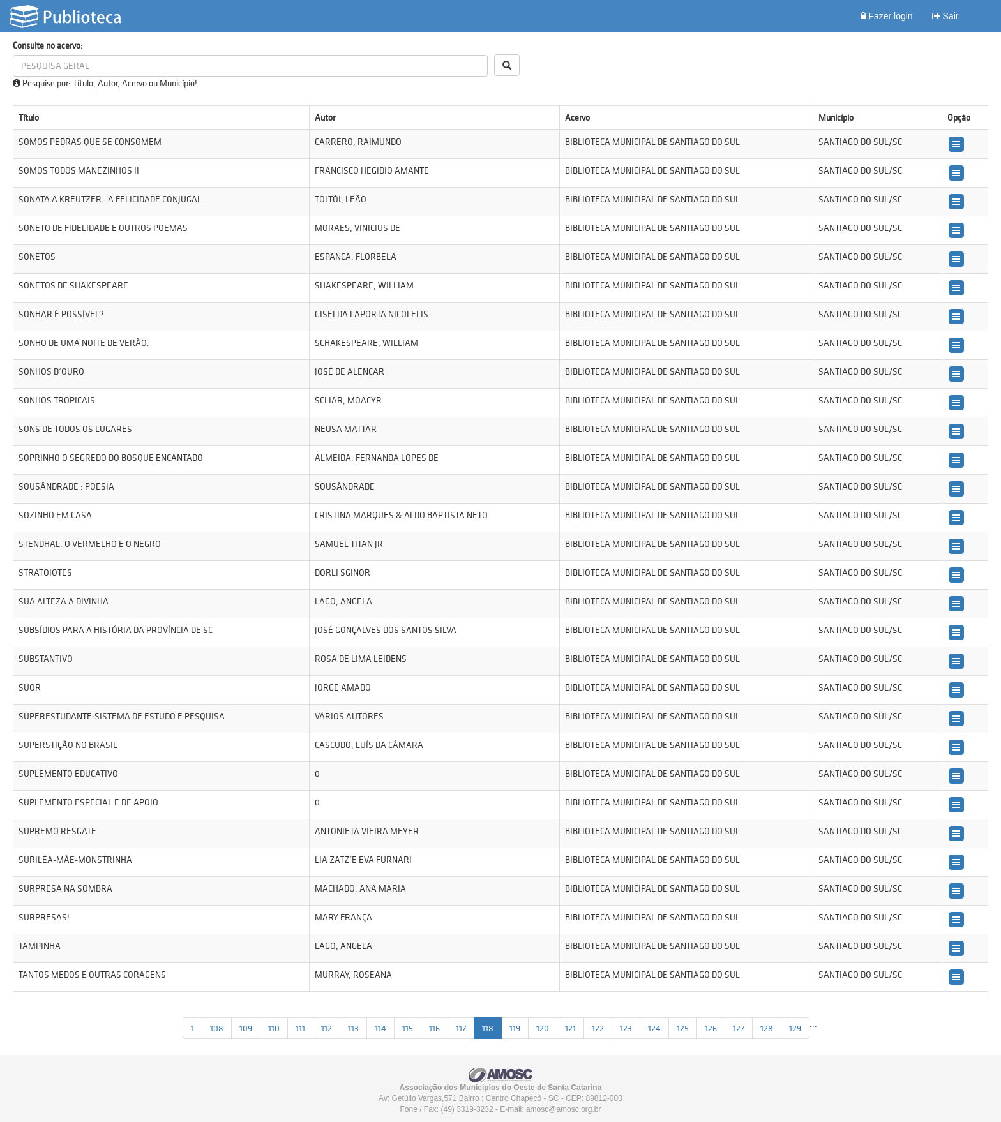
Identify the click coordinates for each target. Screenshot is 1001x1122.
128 (766, 1028)
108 (216, 1028)
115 (407, 1028)
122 (598, 1028)
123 (626, 1028)
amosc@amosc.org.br (563, 1109)
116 (434, 1028)
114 (380, 1028)
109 (245, 1028)
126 (711, 1028)
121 (570, 1028)
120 (542, 1028)
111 (300, 1028)
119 (514, 1028)
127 (738, 1028)
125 (683, 1028)
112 (326, 1028)
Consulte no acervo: (48, 45)
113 (353, 1028)
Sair (945, 16)
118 (487, 1028)
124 (654, 1028)
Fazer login (887, 16)
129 (795, 1028)
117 (461, 1028)
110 (274, 1028)
